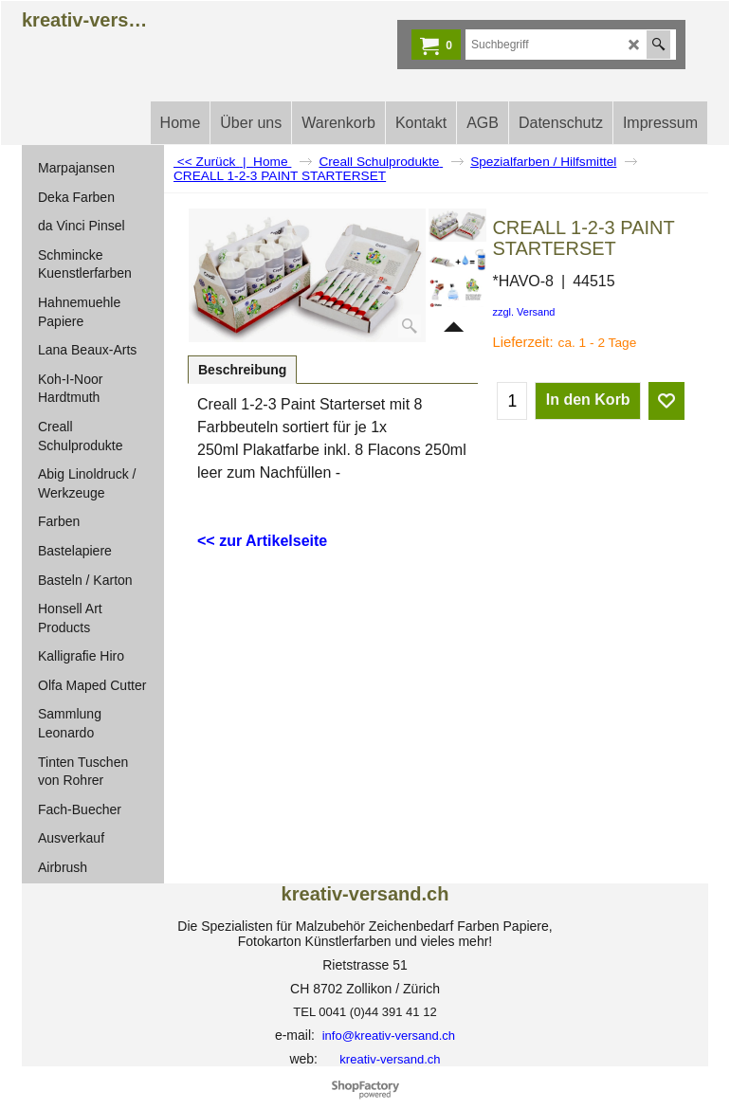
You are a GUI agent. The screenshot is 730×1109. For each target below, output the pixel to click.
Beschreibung (242, 369)
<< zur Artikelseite (262, 541)
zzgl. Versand (523, 312)
